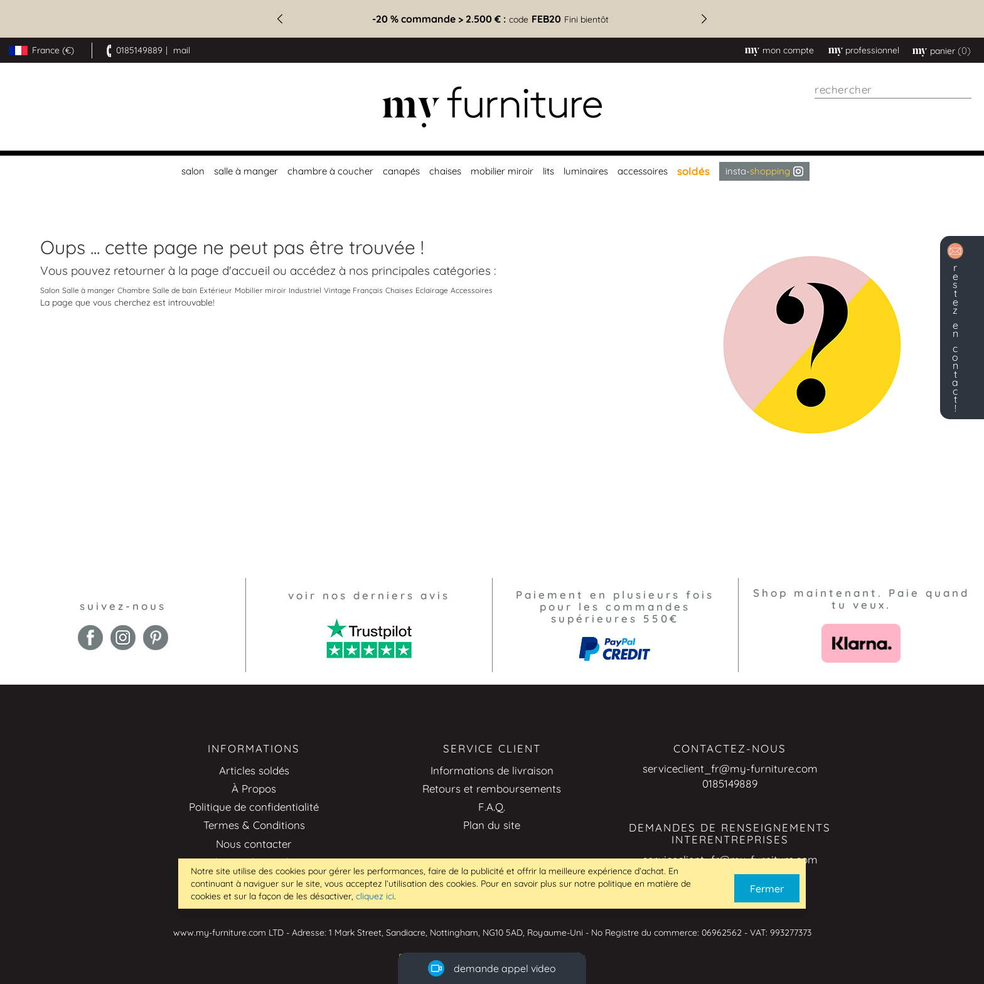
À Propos (254, 788)
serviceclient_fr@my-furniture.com (730, 768)
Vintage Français (353, 290)
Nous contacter (254, 843)
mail (181, 50)
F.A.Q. (491, 806)
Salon (50, 290)
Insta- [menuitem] (764, 171)
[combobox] (893, 90)
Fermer (767, 888)
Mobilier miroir (260, 290)
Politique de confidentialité (254, 806)
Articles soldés (254, 770)
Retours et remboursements (491, 788)
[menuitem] (191, 171)
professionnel (872, 50)
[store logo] (492, 107)
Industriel (305, 290)
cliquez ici (375, 896)
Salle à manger (88, 290)
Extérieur (216, 290)
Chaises (399, 290)
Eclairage (431, 290)
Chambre (133, 290)
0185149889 (139, 50)
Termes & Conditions (254, 825)
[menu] (492, 171)
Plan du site (491, 825)
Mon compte (788, 50)
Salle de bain (174, 290)
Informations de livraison (492, 770)
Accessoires (472, 290)
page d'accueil (230, 270)
